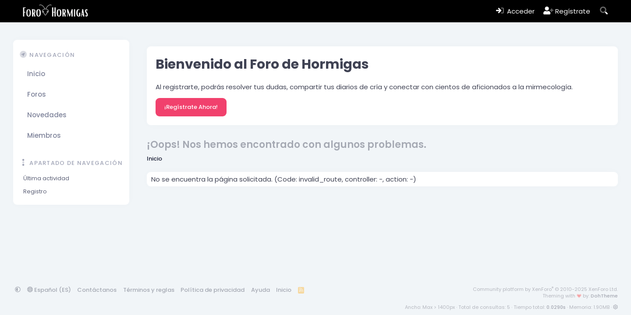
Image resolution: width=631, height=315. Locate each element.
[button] (117, 94)
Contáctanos (97, 290)
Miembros (44, 135)
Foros (36, 94)
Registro (35, 191)
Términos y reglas (148, 290)
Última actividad (46, 178)
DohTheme (604, 295)
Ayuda (260, 290)
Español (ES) (49, 290)
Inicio (36, 73)
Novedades (47, 114)
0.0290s (556, 307)
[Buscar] (604, 11)
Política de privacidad (213, 290)
